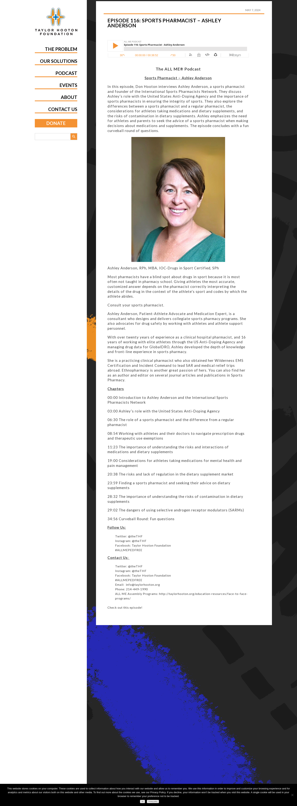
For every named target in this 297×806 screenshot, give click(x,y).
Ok (142, 801)
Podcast (66, 73)
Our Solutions (58, 61)
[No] (292, 795)
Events (68, 85)
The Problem (61, 49)
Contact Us (62, 109)
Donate (56, 123)
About (69, 97)
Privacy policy (153, 801)
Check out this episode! (124, 607)
